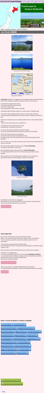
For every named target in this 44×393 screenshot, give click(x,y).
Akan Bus (5, 272)
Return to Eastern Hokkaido (11, 380)
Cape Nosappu (8, 346)
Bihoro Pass (21, 335)
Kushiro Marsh (20, 339)
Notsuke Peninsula (23, 346)
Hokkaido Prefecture (10, 29)
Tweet (3, 391)
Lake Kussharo (8, 335)
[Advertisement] (22, 220)
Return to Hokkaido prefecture (12, 384)
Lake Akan (32, 335)
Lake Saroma (19, 324)
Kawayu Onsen (35, 332)
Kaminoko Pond (8, 332)
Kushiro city (7, 339)
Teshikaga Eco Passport (9, 262)
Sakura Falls (21, 332)
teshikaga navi (6, 206)
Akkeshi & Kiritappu (9, 342)
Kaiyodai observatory (10, 349)
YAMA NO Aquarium (9, 328)
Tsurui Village (34, 339)
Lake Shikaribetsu (9, 353)
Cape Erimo (23, 353)
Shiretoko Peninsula (26, 328)
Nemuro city (24, 342)
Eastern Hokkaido (22, 29)
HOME (2, 29)
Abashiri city (7, 324)
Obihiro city (25, 349)
